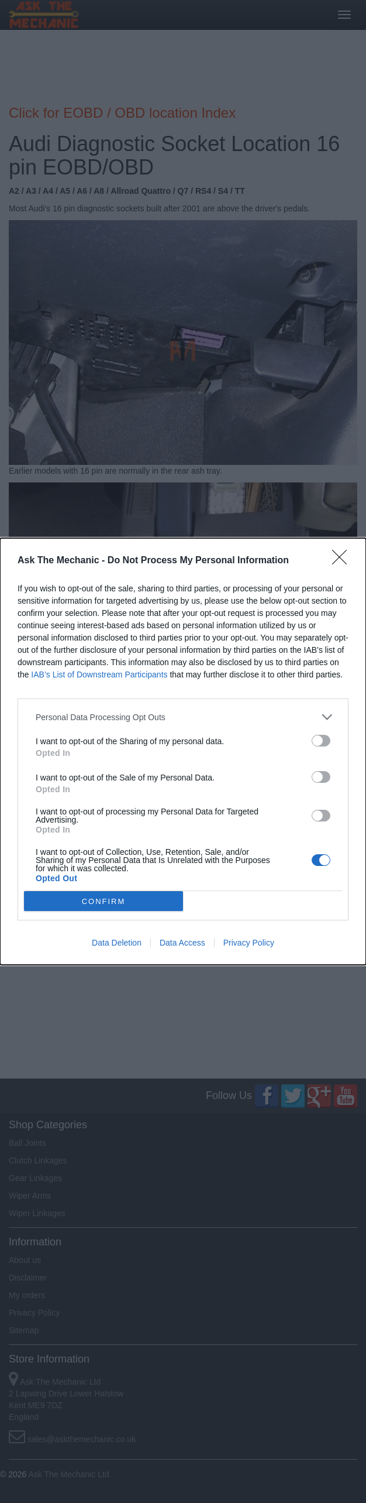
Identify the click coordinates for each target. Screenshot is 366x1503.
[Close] (343, 561)
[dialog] (183, 751)
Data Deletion (116, 942)
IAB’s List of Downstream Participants (99, 674)
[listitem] (183, 717)
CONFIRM (104, 901)
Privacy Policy (248, 942)
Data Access (182, 942)
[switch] (321, 741)
